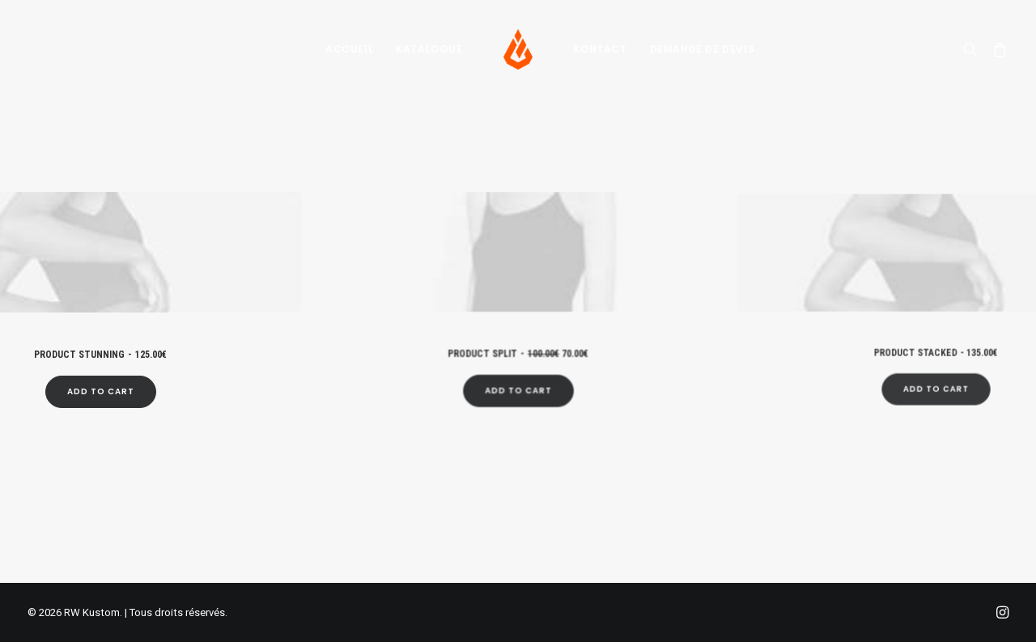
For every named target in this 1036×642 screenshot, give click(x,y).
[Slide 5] (527, 472)
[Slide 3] (491, 472)
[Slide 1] (456, 472)
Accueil (349, 49)
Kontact (599, 49)
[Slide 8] (580, 472)
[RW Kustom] (518, 49)
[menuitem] (349, 49)
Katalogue (429, 49)
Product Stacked (935, 333)
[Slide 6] (545, 472)
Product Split (518, 342)
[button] (974, 49)
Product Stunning (100, 349)
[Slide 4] (509, 472)
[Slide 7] (562, 472)
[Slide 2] (473, 472)
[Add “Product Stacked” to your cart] (936, 355)
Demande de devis (702, 49)
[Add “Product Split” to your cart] (518, 372)
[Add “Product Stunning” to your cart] (100, 382)
